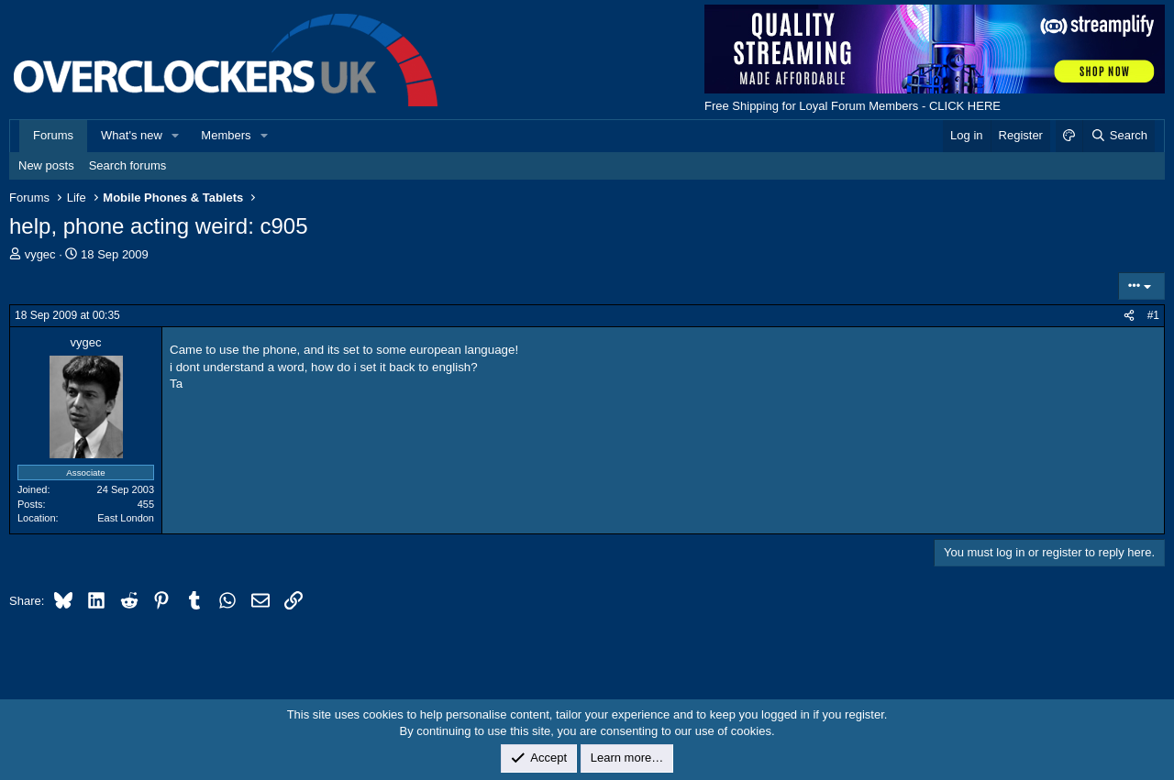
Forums (53, 135)
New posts (46, 165)
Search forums (128, 165)
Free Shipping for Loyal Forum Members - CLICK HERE (852, 106)
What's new (131, 135)
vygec (40, 254)
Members (225, 135)
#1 (1153, 315)
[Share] (1129, 315)
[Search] (1118, 135)
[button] (176, 135)
